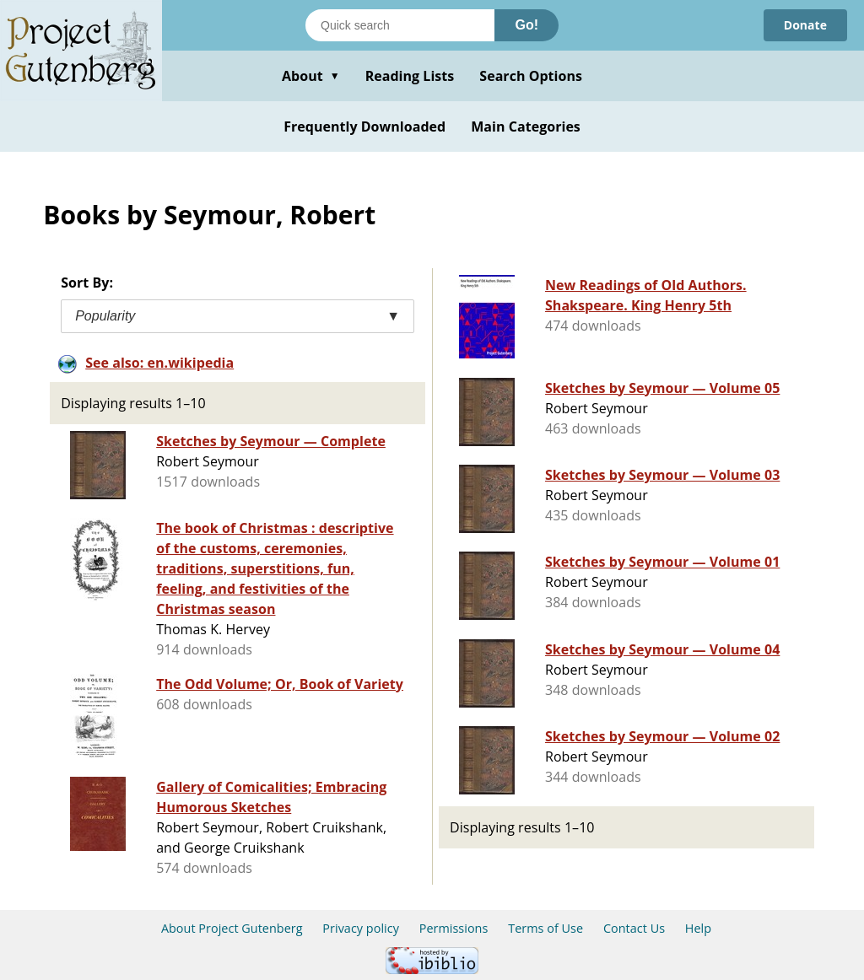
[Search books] (399, 25)
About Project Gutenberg (232, 928)
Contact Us (634, 928)
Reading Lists (410, 76)
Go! (526, 25)
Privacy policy (360, 928)
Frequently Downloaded (365, 126)
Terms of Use (545, 928)
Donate (805, 25)
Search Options (530, 76)
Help (698, 928)
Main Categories (525, 126)
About (311, 76)
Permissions (454, 928)
